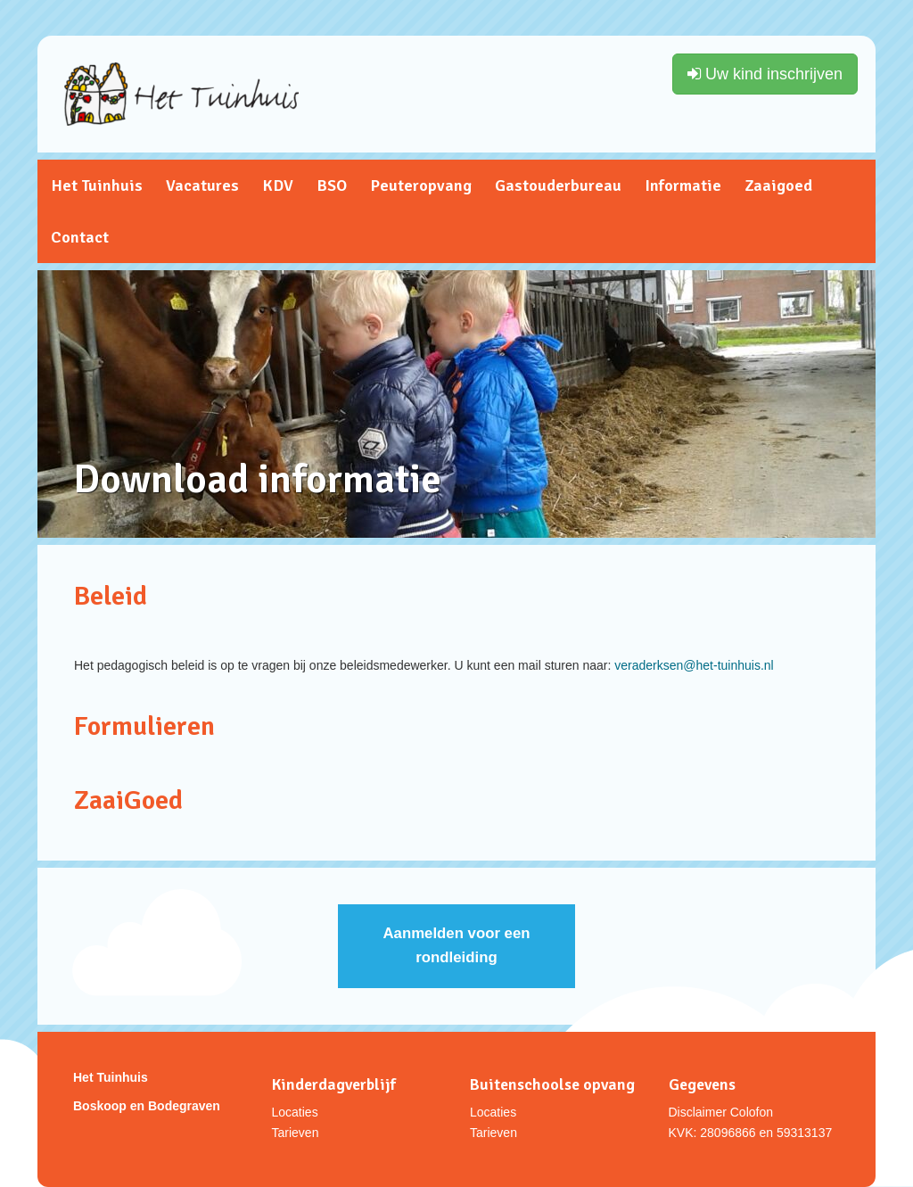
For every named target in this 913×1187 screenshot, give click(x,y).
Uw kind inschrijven (765, 74)
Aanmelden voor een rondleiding (456, 945)
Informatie (683, 185)
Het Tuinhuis (97, 185)
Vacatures (202, 185)
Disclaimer (698, 1112)
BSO (332, 185)
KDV (277, 185)
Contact (80, 237)
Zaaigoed (778, 185)
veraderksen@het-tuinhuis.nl (693, 665)
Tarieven (295, 1132)
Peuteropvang (421, 185)
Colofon (751, 1112)
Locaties (295, 1112)
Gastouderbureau (558, 185)
